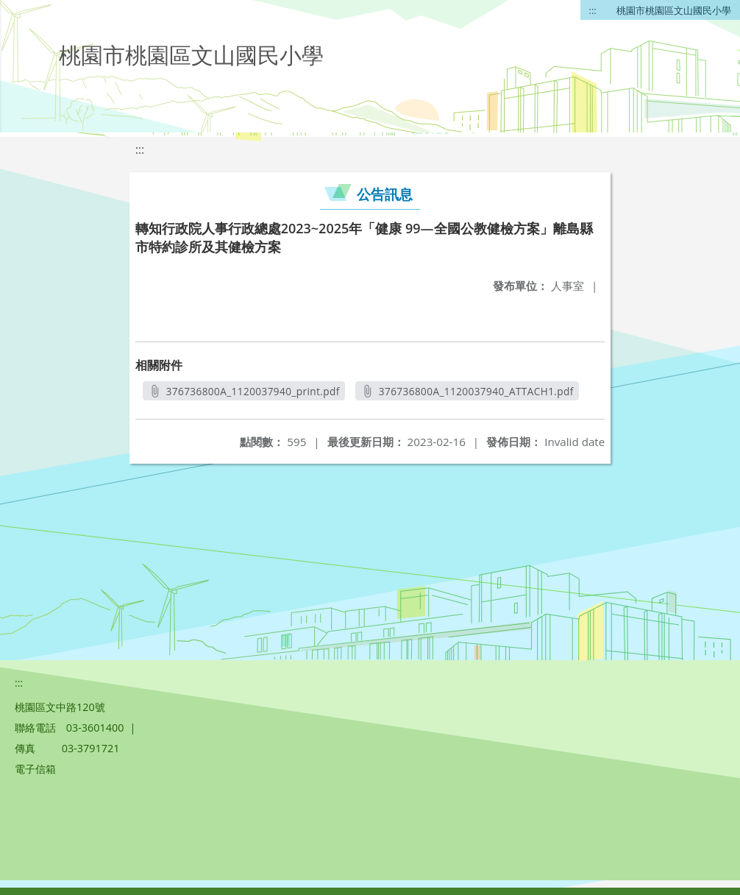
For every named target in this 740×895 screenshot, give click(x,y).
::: (593, 10)
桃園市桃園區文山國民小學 (673, 10)
